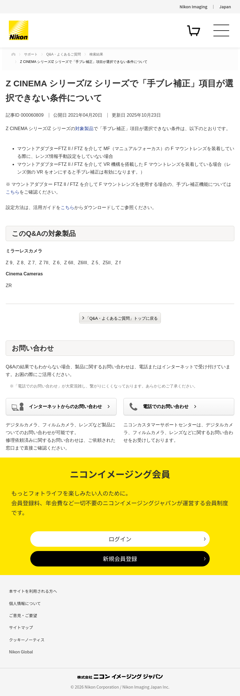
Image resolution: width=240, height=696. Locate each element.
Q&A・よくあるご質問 (63, 54)
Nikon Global (21, 652)
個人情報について (25, 603)
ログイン (120, 539)
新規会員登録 (120, 558)
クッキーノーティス (26, 640)
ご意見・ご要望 (23, 615)
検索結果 (96, 54)
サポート (31, 54)
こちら (12, 192)
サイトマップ (21, 627)
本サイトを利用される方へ (33, 591)
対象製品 (84, 128)
